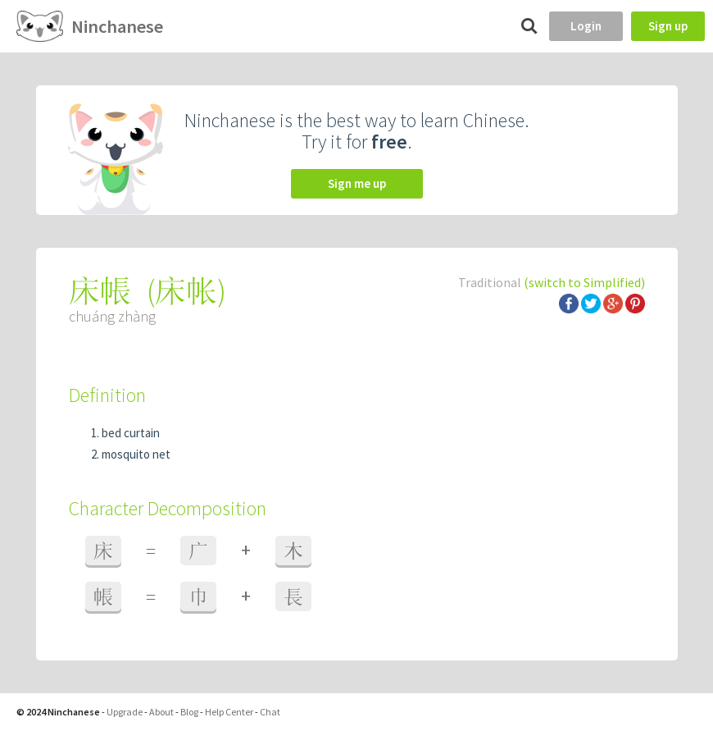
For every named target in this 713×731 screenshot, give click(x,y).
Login (586, 26)
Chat (270, 712)
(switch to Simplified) (584, 282)
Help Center (229, 712)
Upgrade (125, 712)
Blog (189, 712)
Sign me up (357, 183)
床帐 (186, 291)
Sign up (668, 26)
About (161, 712)
